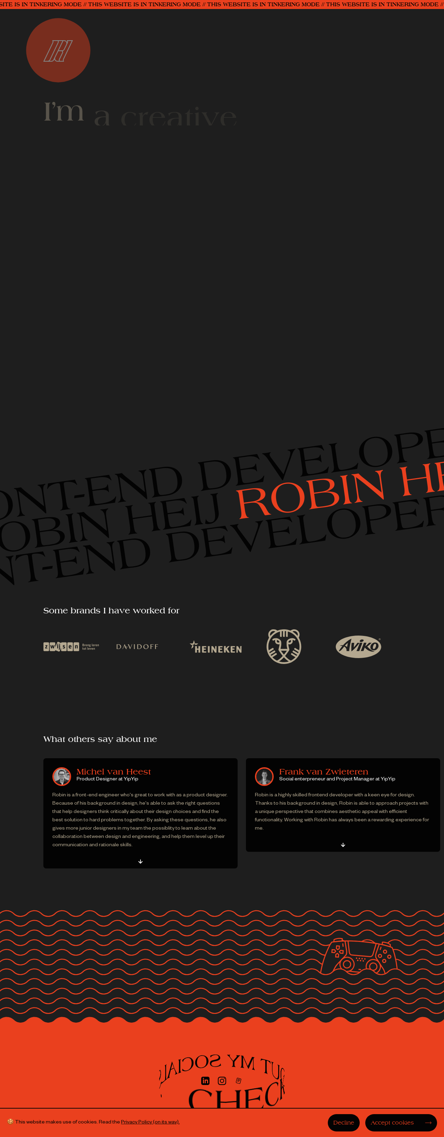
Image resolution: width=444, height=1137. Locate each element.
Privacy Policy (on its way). (150, 1123)
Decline (343, 1123)
